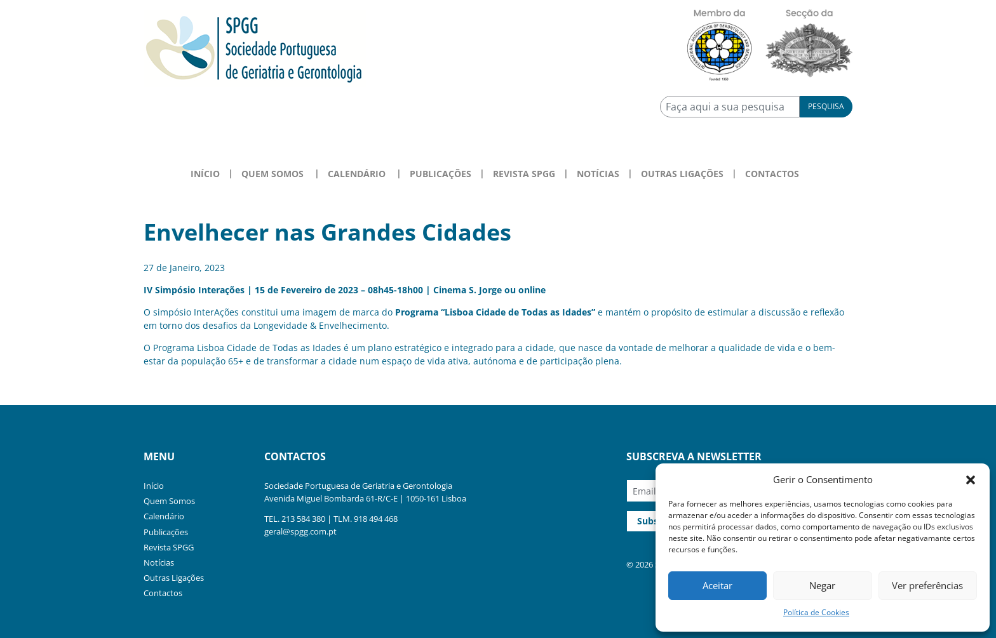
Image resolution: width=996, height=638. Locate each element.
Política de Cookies (816, 612)
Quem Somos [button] (272, 174)
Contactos (772, 174)
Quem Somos (169, 501)
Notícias (598, 174)
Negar (822, 585)
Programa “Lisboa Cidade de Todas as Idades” (495, 312)
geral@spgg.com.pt (300, 531)
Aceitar (717, 585)
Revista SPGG (524, 174)
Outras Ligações (682, 174)
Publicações (440, 174)
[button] (970, 479)
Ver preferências (927, 585)
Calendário (164, 516)
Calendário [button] (357, 174)
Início (205, 174)
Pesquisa (826, 106)
